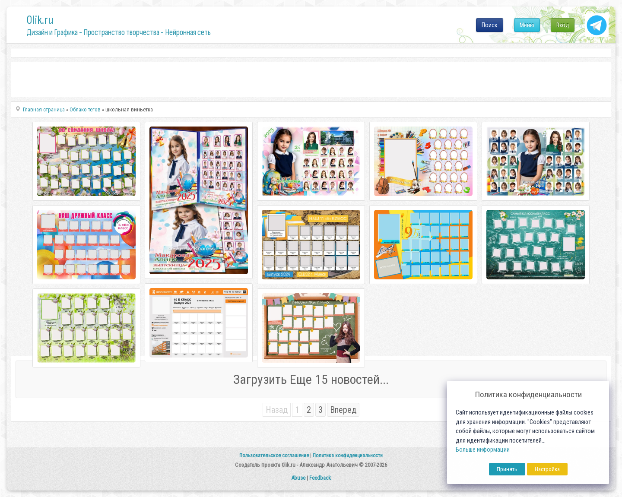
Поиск (490, 25)
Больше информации (483, 449)
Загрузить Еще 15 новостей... (311, 379)
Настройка (547, 469)
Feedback (320, 478)
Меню (527, 25)
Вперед (343, 410)
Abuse (298, 478)
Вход (562, 25)
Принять (507, 469)
